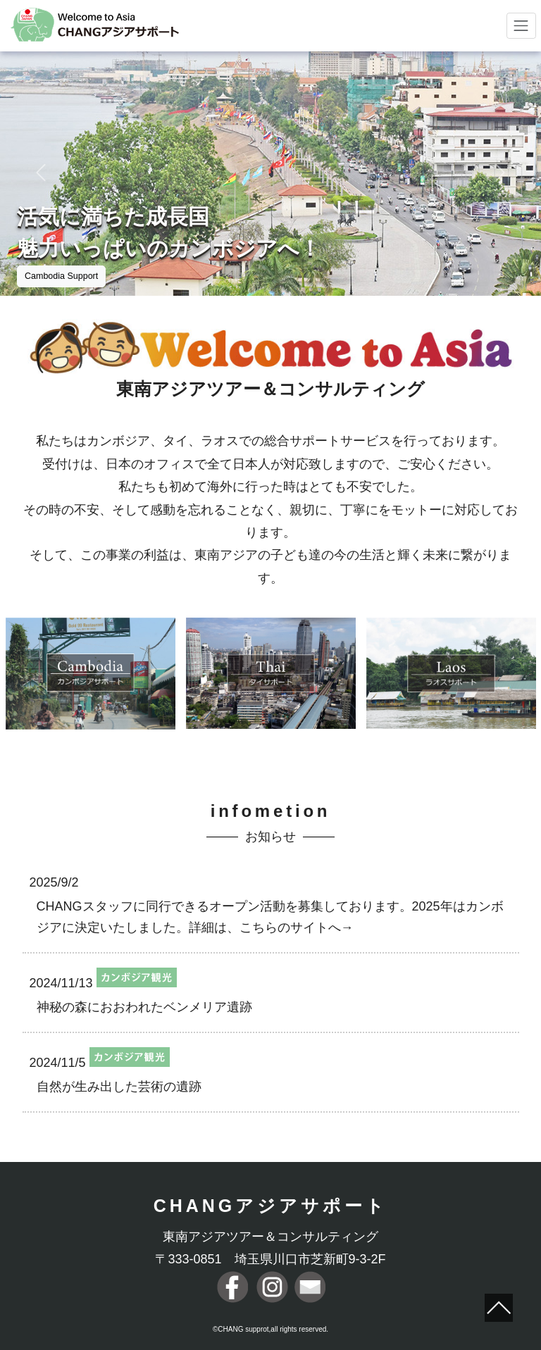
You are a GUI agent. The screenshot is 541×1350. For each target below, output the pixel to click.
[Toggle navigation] (521, 26)
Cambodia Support (61, 276)
